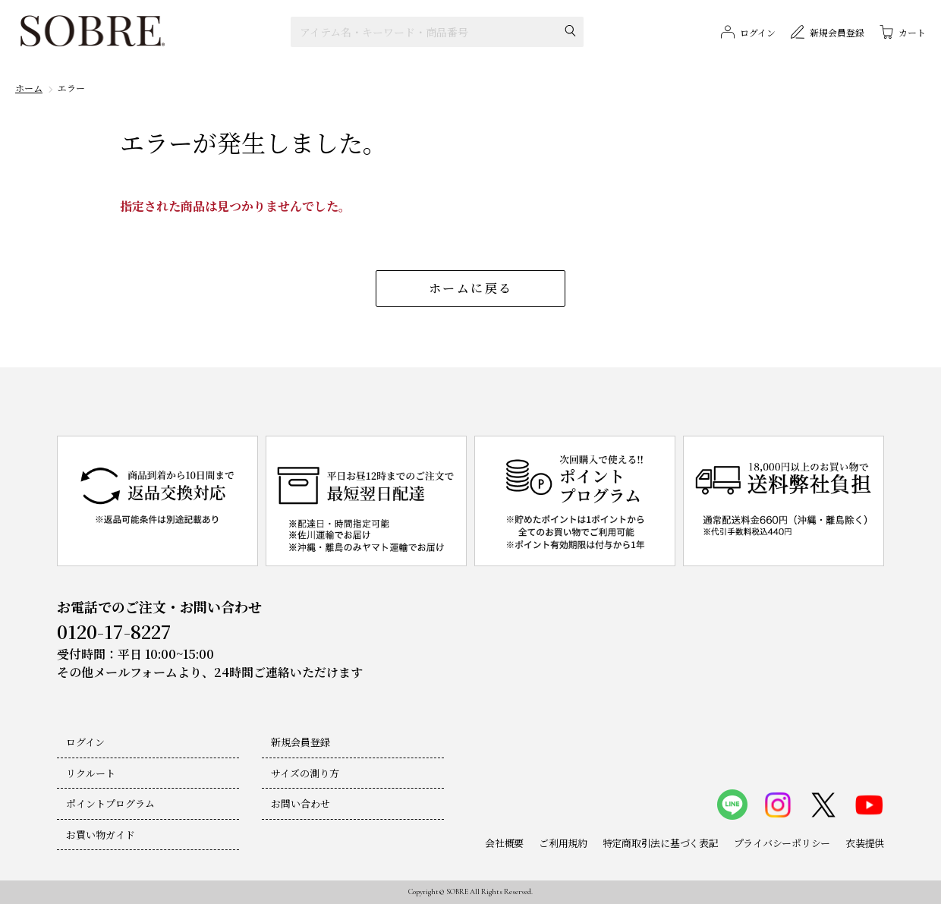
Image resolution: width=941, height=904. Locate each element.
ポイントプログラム (110, 803)
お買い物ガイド (100, 834)
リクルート (90, 773)
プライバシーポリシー (782, 843)
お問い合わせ (300, 803)
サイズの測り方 (305, 773)
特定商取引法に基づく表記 (661, 843)
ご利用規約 (563, 843)
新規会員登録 (300, 742)
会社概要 (504, 843)
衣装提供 (864, 843)
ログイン (85, 742)
